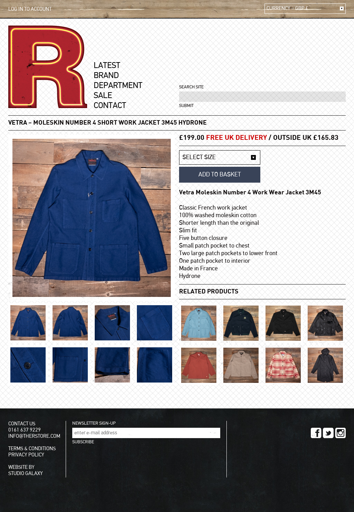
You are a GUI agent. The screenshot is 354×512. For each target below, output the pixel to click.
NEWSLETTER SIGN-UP (93, 423)
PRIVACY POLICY (26, 454)
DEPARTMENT (118, 85)
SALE (103, 95)
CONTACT (110, 106)
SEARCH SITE (191, 87)
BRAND (106, 75)
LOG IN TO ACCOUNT (30, 9)
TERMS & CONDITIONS (32, 448)
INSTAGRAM (340, 433)
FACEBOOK (316, 433)
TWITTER (328, 433)
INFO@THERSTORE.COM (34, 436)
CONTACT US (21, 423)
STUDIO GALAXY (25, 473)
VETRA (17, 123)
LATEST (107, 65)
